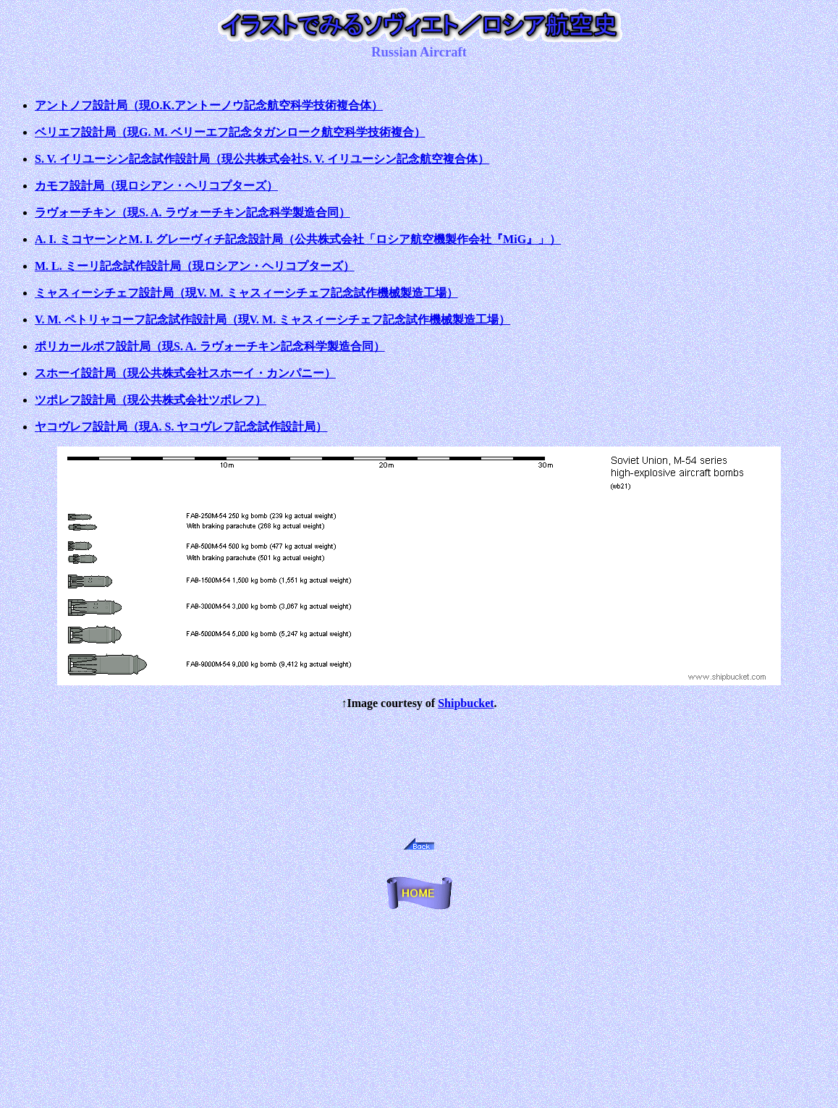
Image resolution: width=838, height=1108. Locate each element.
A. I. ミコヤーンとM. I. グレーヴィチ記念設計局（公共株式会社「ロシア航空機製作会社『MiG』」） (298, 239)
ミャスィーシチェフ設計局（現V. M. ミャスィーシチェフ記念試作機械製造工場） (246, 293)
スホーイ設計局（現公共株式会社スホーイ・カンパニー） (185, 373)
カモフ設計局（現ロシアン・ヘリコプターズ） (156, 185)
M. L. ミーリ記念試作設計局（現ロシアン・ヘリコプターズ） (195, 266)
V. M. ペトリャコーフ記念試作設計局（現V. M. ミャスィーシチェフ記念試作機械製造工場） (272, 319)
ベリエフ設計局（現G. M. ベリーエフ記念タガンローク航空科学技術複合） (230, 132)
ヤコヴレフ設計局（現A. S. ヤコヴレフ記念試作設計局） (181, 426)
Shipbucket (466, 703)
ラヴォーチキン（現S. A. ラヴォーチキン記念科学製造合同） (192, 212)
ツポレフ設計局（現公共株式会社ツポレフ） (150, 400)
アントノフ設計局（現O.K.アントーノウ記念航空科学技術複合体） (209, 105)
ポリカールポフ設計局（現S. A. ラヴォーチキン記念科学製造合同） (210, 346)
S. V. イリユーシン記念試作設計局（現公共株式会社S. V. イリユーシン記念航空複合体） (262, 159)
